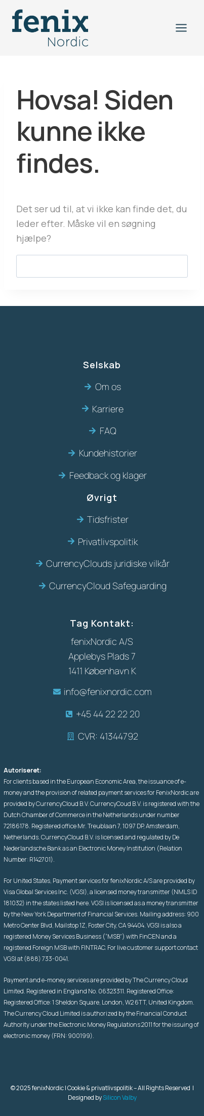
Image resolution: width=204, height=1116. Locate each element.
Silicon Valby (120, 1097)
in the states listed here (57, 903)
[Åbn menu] (181, 27)
